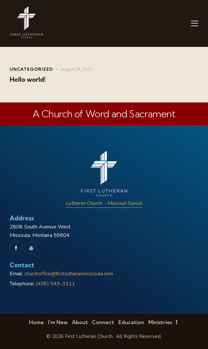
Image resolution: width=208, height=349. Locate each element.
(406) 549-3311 (55, 283)
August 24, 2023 (77, 69)
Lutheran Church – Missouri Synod (104, 203)
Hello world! (28, 79)
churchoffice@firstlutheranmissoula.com (69, 273)
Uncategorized (31, 69)
